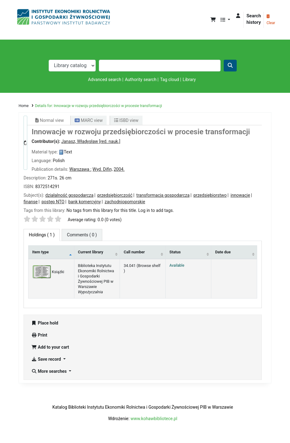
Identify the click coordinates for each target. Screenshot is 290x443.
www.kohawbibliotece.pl (153, 418)
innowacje (240, 195)
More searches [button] (49, 371)
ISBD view (126, 120)
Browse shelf (149, 265)
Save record (46, 359)
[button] (213, 20)
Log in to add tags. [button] (156, 210)
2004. (119, 169)
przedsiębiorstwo (209, 195)
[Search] (230, 65)
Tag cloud (169, 79)
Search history (253, 19)
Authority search (140, 79)
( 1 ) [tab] (42, 234)
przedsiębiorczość (114, 195)
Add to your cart (50, 347)
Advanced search (104, 79)
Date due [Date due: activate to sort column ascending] (223, 252)
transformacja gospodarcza (163, 195)
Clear (270, 20)
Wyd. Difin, (103, 169)
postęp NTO (53, 201)
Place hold (44, 322)
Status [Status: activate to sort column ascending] (175, 252)
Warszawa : (80, 169)
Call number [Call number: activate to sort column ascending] (134, 252)
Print (39, 335)
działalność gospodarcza (69, 195)
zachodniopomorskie (125, 201)
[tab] (82, 235)
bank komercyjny (84, 201)
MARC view (89, 120)
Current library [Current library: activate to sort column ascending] (90, 252)
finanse (31, 201)
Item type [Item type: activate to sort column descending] (40, 252)
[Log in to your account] (238, 16)
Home (24, 106)
